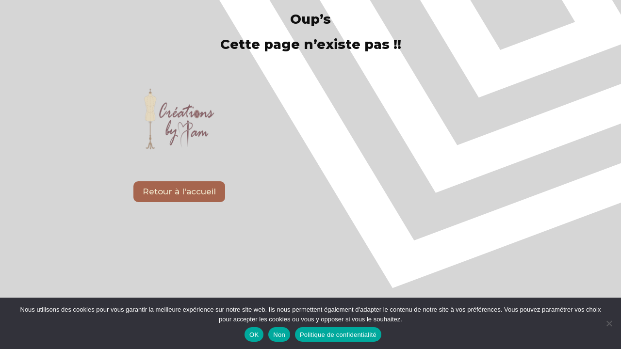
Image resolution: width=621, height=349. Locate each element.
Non (279, 334)
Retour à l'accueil (179, 191)
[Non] (609, 323)
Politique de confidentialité (338, 334)
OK (254, 334)
